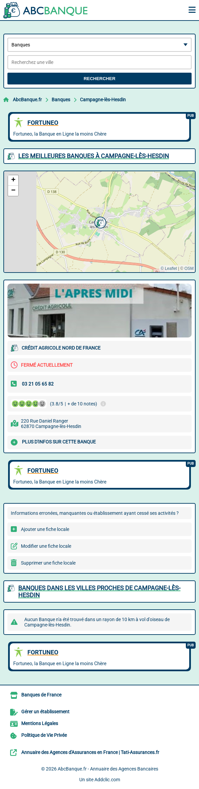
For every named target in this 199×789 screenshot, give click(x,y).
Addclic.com (107, 779)
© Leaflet (169, 268)
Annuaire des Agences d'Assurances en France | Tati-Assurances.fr (90, 752)
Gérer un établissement (45, 711)
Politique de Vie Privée (44, 735)
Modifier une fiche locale (46, 546)
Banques (61, 99)
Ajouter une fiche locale (45, 529)
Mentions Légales (39, 723)
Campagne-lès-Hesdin (103, 99)
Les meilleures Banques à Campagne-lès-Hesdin (93, 155)
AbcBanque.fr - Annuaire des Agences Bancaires (108, 769)
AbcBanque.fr (27, 99)
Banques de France (41, 694)
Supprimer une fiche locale (48, 563)
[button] (99, 222)
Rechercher (99, 78)
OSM (189, 268)
